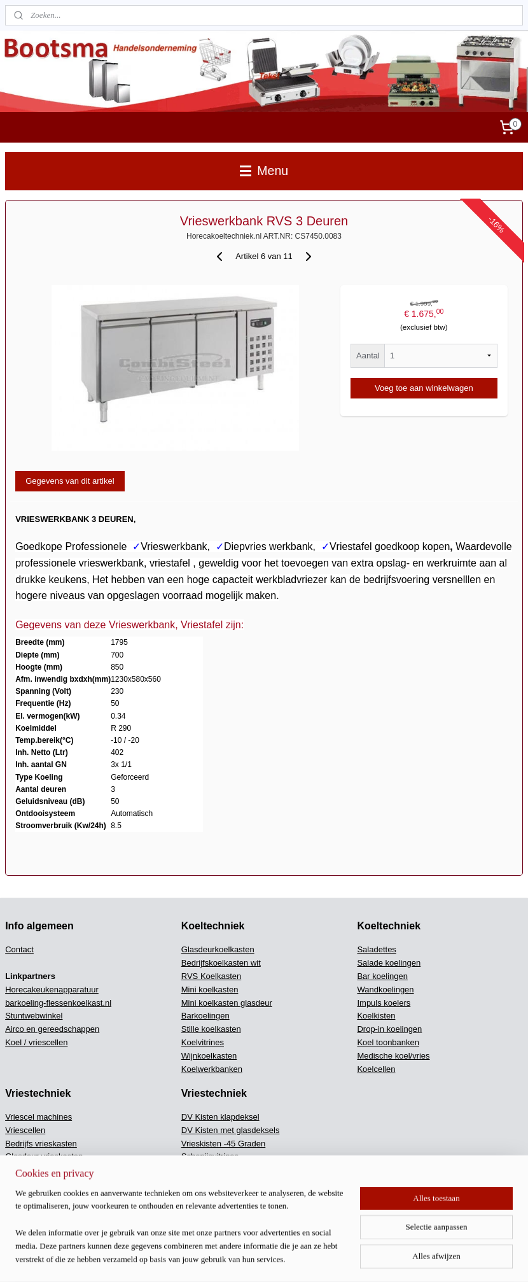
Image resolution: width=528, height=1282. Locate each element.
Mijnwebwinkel (455, 1258)
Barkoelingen (205, 1015)
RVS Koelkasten (211, 976)
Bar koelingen (382, 976)
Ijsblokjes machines (217, 1183)
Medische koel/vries (393, 1055)
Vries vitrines (28, 1210)
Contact (19, 949)
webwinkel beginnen (356, 1258)
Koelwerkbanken (211, 1069)
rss (314, 1258)
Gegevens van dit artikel (69, 481)
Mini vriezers (28, 1183)
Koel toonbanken (388, 1042)
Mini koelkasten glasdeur (226, 1003)
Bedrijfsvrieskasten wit (46, 1169)
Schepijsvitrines (210, 1156)
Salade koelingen (388, 963)
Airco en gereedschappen (52, 1029)
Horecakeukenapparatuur (52, 989)
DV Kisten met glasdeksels (230, 1130)
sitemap (292, 1258)
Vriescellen (25, 1130)
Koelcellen (376, 1069)
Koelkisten (376, 1015)
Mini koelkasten (210, 989)
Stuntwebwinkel (33, 1015)
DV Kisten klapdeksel (220, 1117)
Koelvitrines (202, 1042)
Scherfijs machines (216, 1196)
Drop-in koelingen (389, 1029)
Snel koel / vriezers (216, 1169)
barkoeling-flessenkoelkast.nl (58, 1003)
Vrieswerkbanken (36, 1196)
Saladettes (376, 949)
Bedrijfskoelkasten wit (221, 963)
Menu (264, 171)
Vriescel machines (38, 1117)
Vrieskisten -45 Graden (223, 1143)
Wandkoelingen (385, 989)
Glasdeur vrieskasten (44, 1156)
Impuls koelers (383, 1003)
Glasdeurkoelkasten (217, 949)
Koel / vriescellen (36, 1042)
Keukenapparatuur (215, 1210)
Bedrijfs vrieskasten (41, 1143)
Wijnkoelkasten (209, 1055)
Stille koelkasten (211, 1029)
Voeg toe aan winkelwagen (424, 388)
